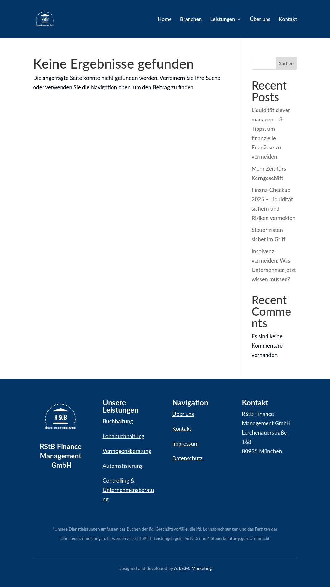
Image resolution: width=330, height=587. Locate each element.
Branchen (191, 19)
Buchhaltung (117, 421)
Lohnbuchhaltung (123, 436)
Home (165, 19)
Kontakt (288, 19)
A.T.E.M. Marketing (193, 568)
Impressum (185, 443)
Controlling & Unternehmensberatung (128, 490)
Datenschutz (187, 458)
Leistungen (222, 19)
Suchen (286, 63)
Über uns (260, 19)
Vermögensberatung (126, 450)
